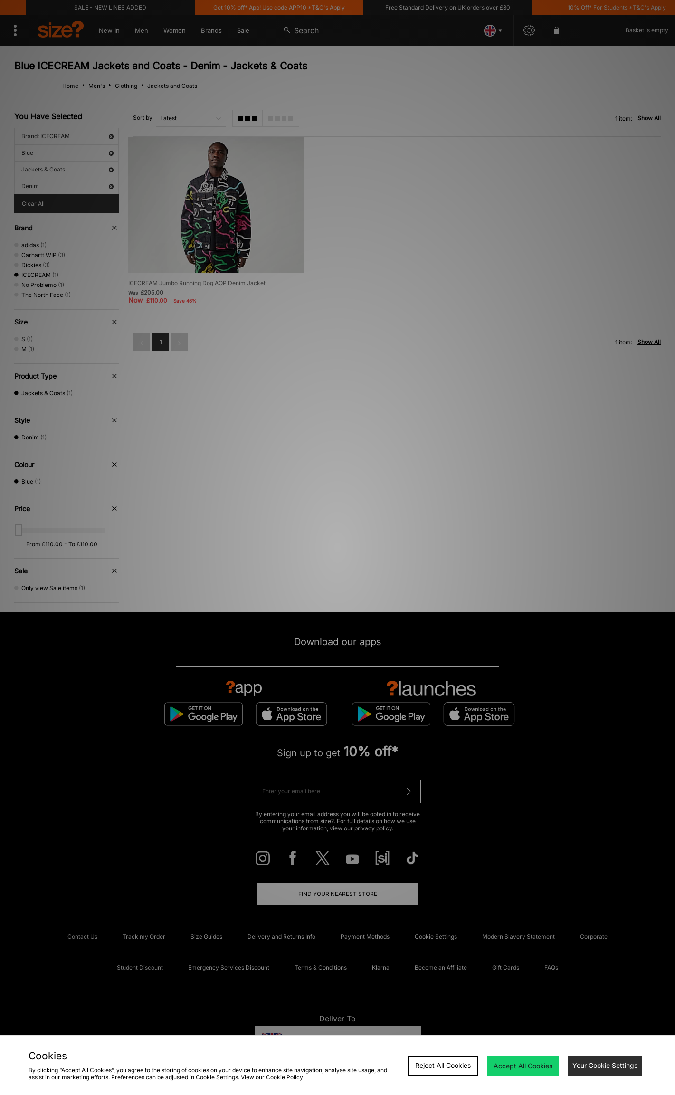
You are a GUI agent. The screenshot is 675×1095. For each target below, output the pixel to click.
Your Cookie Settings (604, 1065)
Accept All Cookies (523, 1066)
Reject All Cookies (443, 1065)
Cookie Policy (284, 1077)
